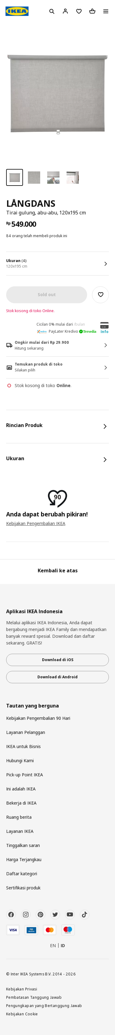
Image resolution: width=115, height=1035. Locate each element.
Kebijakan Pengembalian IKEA (35, 523)
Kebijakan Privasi (21, 988)
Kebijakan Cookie (22, 1013)
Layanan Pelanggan (25, 732)
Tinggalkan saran (23, 845)
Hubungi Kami (20, 760)
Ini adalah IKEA (21, 789)
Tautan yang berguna (32, 706)
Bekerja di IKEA (21, 803)
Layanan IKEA (19, 831)
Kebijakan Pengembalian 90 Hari (38, 718)
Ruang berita (19, 817)
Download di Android (57, 677)
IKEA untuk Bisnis (23, 746)
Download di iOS (57, 659)
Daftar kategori (21, 873)
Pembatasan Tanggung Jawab (34, 997)
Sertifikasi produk (23, 888)
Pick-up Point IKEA (24, 775)
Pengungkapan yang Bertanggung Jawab (44, 1005)
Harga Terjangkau (23, 859)
